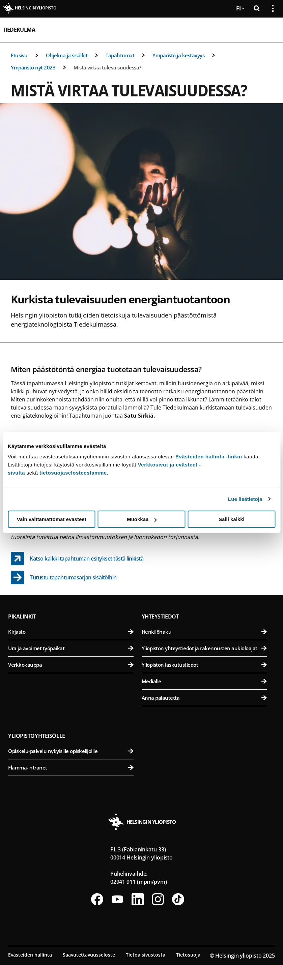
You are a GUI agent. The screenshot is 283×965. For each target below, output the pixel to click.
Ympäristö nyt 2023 (33, 67)
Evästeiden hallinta (30, 955)
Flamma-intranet (71, 767)
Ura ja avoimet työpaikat (71, 648)
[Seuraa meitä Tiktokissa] (178, 899)
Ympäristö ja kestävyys (178, 55)
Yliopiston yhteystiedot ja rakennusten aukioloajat (204, 648)
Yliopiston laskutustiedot (204, 664)
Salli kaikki (232, 519)
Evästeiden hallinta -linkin (208, 456)
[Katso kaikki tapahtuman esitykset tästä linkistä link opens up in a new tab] (77, 558)
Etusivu (19, 55)
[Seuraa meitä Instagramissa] (158, 899)
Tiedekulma (19, 29)
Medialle (204, 681)
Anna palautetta (204, 697)
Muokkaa (142, 519)
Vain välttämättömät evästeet (51, 519)
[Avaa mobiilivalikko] (270, 30)
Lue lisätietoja (245, 499)
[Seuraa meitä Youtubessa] (117, 899)
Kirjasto (71, 631)
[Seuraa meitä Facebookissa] (97, 899)
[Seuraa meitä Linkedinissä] (138, 899)
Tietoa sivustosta (145, 955)
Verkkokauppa (71, 664)
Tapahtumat (120, 55)
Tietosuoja (188, 955)
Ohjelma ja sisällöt (67, 55)
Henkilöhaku (204, 631)
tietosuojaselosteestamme (73, 473)
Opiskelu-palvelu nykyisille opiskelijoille (71, 751)
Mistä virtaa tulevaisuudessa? (107, 67)
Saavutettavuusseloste (89, 955)
